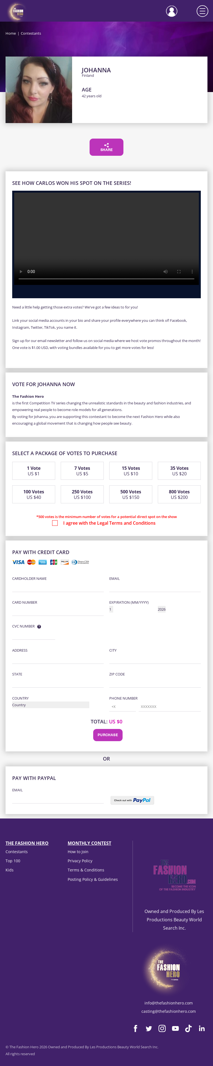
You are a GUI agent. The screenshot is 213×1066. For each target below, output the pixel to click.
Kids (10, 870)
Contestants (17, 851)
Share (106, 147)
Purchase (108, 735)
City (112, 650)
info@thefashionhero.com (168, 1003)
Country (20, 698)
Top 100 (13, 860)
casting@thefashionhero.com (168, 1011)
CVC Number (23, 626)
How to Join (78, 851)
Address (19, 650)
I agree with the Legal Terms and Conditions (109, 523)
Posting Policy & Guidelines (93, 879)
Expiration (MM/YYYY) (129, 602)
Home (11, 33)
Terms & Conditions (86, 870)
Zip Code (117, 674)
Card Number (24, 602)
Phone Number (123, 698)
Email (114, 578)
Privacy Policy (80, 860)
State (17, 674)
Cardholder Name (29, 578)
